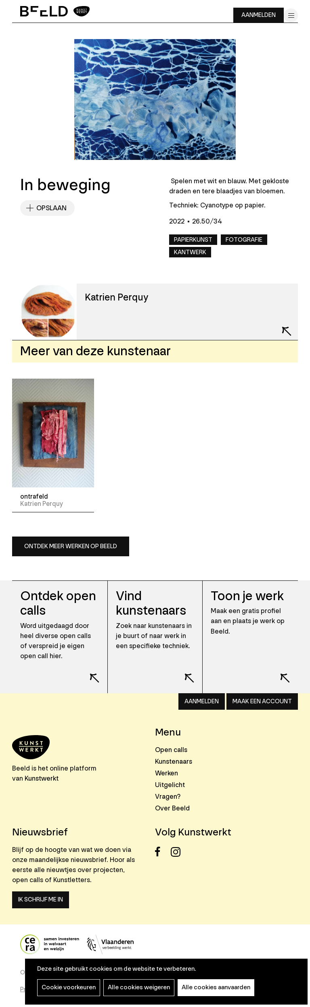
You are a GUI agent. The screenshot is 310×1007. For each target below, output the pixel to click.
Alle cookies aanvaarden (216, 987)
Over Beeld (172, 808)
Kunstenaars (173, 761)
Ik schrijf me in (40, 899)
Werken (166, 773)
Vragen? (167, 796)
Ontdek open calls (58, 603)
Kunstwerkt (42, 778)
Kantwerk (190, 252)
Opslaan (51, 208)
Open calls (171, 750)
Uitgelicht (170, 785)
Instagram (178, 852)
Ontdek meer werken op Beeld (70, 546)
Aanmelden (258, 15)
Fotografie (244, 240)
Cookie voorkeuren (69, 987)
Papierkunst (193, 240)
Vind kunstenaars (151, 603)
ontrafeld (34, 497)
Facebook (162, 852)
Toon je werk (247, 596)
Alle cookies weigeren (139, 987)
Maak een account (262, 701)
